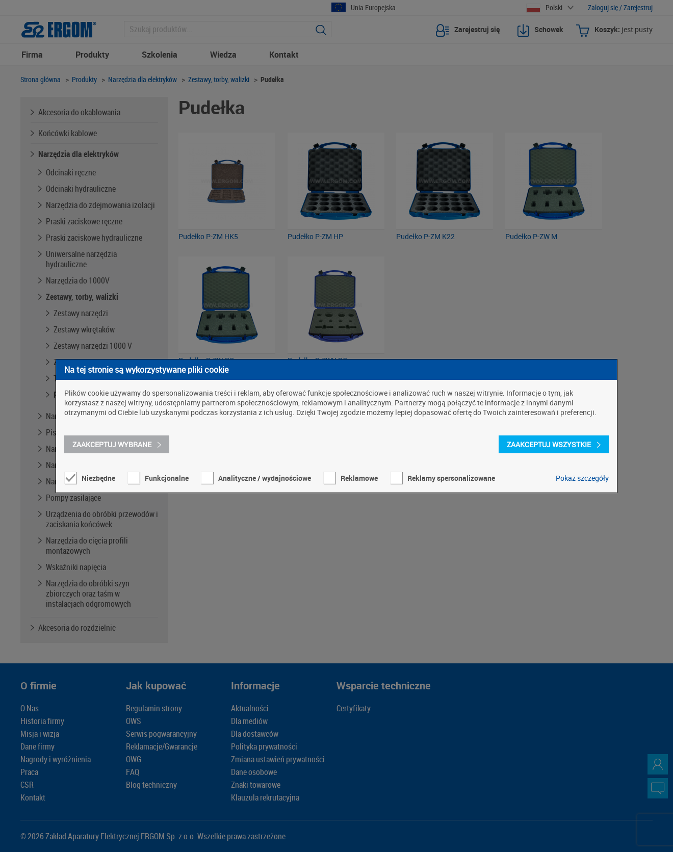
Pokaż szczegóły (582, 478)
